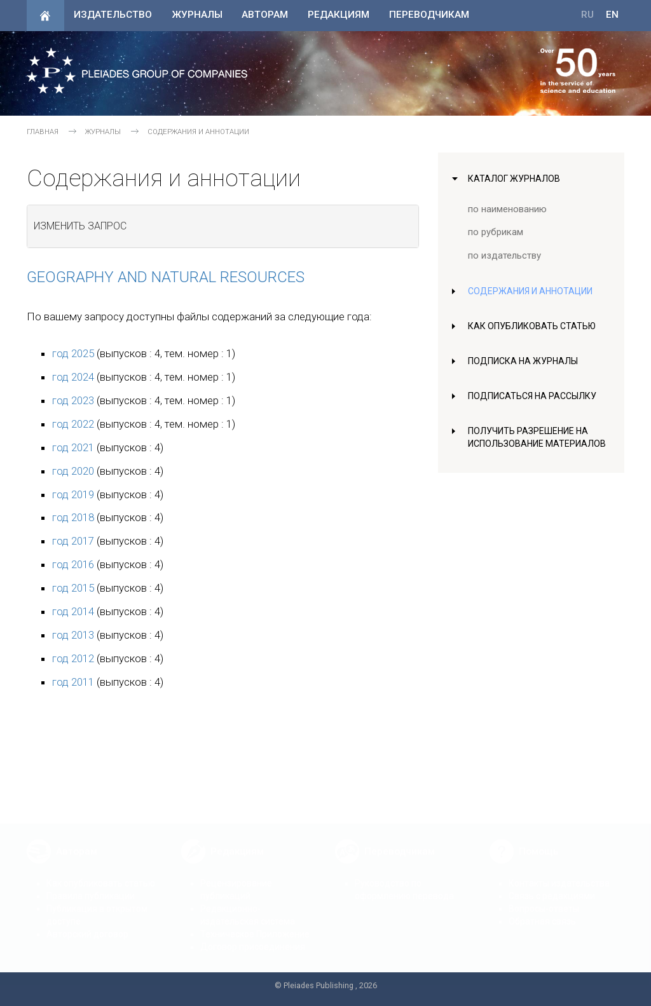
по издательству (504, 255)
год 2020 (73, 471)
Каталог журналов (515, 178)
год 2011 (73, 682)
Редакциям (338, 14)
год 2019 (73, 494)
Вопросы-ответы (544, 899)
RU (587, 14)
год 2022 (73, 424)
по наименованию (508, 209)
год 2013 (73, 635)
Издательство (113, 14)
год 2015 (73, 587)
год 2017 (73, 540)
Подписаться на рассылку (535, 396)
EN (612, 14)
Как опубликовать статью (534, 326)
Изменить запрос (80, 226)
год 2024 (73, 376)
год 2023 (73, 400)
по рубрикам (496, 232)
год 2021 (73, 447)
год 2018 (73, 517)
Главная (42, 132)
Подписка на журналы (525, 361)
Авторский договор (87, 925)
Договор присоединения (252, 937)
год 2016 (73, 564)
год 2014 (73, 611)
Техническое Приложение (255, 925)
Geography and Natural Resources (166, 277)
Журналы (197, 14)
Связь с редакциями (552, 886)
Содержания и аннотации (533, 291)
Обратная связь (542, 912)
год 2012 (73, 658)
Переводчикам (429, 14)
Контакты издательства (559, 874)
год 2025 (73, 353)
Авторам (265, 14)
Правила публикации (90, 886)
